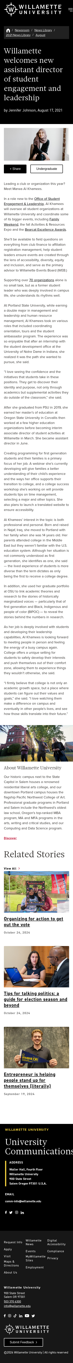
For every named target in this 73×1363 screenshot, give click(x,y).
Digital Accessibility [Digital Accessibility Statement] (56, 1242)
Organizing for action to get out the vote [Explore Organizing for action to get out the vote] (33, 922)
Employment (35, 1267)
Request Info (13, 1242)
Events (31, 1251)
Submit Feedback (22, 1342)
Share (16, 168)
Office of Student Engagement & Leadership (32, 201)
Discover (10, 838)
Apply (8, 1249)
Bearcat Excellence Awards (45, 229)
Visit (7, 1256)
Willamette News (34, 1242)
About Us (10, 1272)
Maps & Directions (11, 1263)
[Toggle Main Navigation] (70, 10)
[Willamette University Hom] (8, 30)
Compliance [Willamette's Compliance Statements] (55, 1251)
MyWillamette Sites (36, 1258)
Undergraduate (46, 168)
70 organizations (41, 280)
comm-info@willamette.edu (23, 1201)
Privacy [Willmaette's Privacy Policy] (52, 1258)
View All (10, 868)
